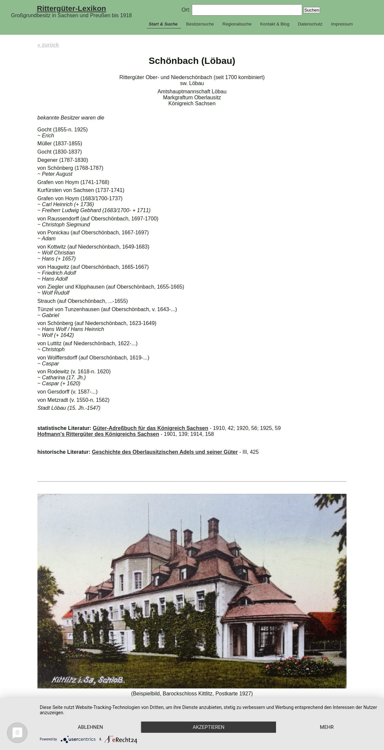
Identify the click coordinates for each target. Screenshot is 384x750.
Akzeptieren (208, 727)
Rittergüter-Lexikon (71, 8)
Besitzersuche (200, 24)
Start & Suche (163, 24)
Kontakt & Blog (274, 24)
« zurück (48, 45)
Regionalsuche (236, 24)
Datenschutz (310, 24)
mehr (327, 727)
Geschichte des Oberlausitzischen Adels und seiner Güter (165, 452)
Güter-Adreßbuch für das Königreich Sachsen (150, 428)
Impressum (342, 24)
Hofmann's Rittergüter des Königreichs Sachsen (98, 434)
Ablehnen (90, 727)
